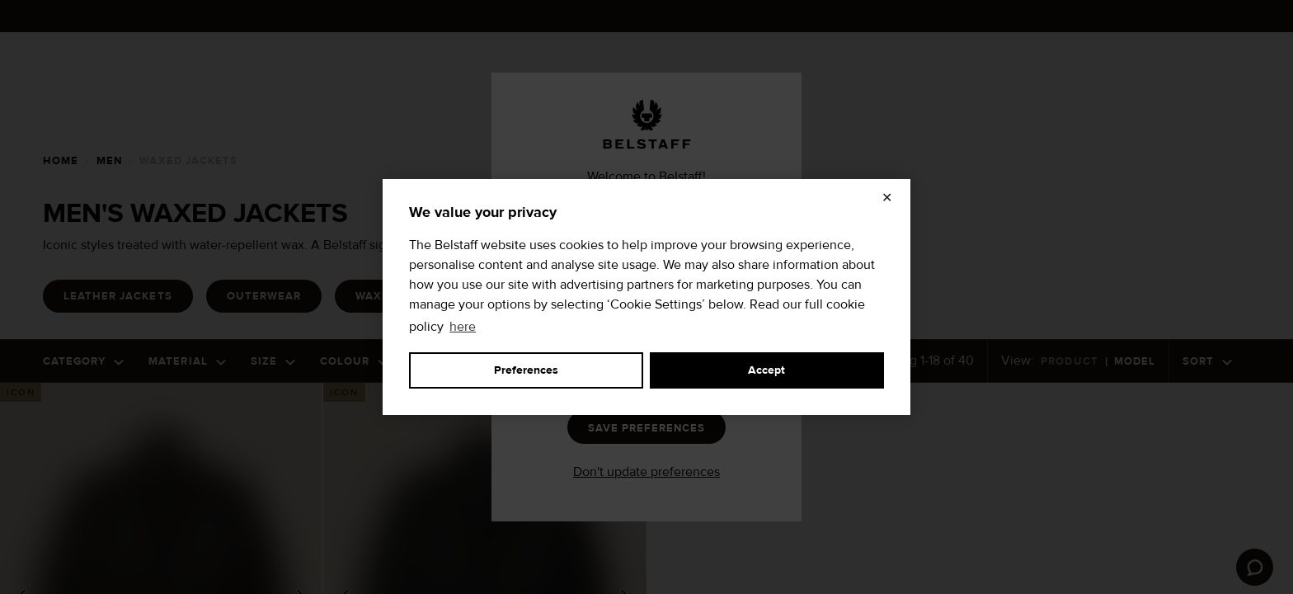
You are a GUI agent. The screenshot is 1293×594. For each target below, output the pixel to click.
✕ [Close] (887, 198)
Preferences (526, 370)
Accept (766, 370)
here (462, 326)
